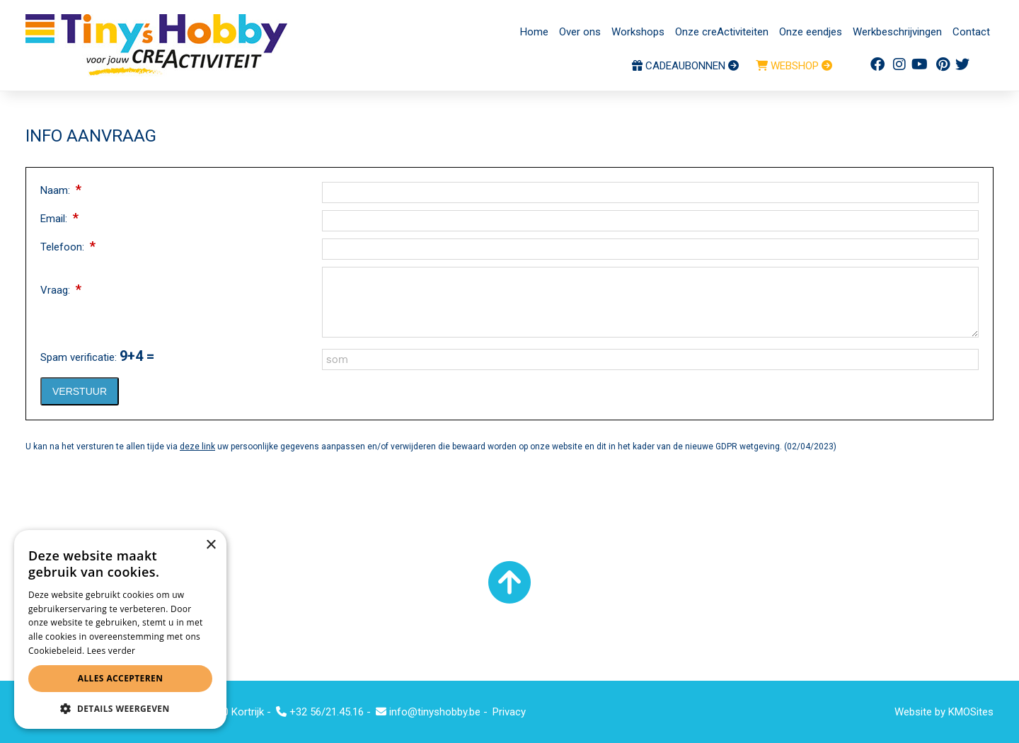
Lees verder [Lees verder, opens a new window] (111, 651)
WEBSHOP (794, 65)
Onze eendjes (810, 31)
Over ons (580, 31)
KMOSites (971, 711)
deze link (197, 446)
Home (534, 31)
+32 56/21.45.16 (320, 711)
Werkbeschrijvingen (897, 31)
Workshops (637, 31)
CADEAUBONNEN (685, 65)
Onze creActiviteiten (721, 31)
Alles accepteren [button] (120, 678)
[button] (120, 708)
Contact (971, 31)
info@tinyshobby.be (428, 711)
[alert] (120, 629)
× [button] (210, 545)
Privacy (509, 711)
